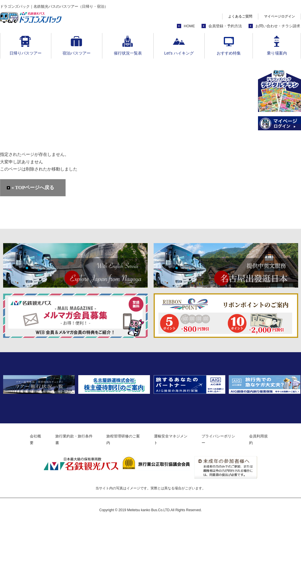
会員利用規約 (270, 479)
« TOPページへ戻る (33, 188)
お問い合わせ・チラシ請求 (277, 26)
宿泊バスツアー (76, 53)
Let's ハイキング (179, 53)
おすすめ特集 (229, 53)
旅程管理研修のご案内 (123, 479)
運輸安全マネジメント (175, 479)
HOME (189, 26)
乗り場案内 (277, 53)
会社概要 (27, 479)
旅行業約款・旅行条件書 (69, 479)
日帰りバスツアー (25, 53)
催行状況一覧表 (128, 53)
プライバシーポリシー (226, 479)
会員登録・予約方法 (225, 26)
